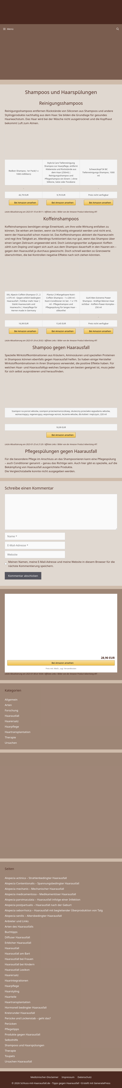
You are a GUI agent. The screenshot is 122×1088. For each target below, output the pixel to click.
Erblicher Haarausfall (18, 943)
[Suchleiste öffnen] (117, 29)
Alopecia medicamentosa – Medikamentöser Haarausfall (40, 894)
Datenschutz (85, 1077)
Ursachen (11, 743)
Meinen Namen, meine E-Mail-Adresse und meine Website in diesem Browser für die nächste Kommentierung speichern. (61, 564)
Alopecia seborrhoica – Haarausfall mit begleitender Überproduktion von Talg (54, 910)
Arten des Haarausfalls (19, 926)
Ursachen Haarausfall (18, 1061)
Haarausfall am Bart (17, 953)
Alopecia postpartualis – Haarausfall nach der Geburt (38, 905)
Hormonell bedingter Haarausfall (26, 1007)
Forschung (11, 710)
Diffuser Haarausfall (17, 937)
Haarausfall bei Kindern (19, 964)
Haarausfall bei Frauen (19, 959)
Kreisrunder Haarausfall (20, 1013)
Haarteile (10, 996)
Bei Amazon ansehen (25, 202)
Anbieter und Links (17, 921)
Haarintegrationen (16, 980)
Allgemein (11, 699)
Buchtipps (11, 932)
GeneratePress (102, 1083)
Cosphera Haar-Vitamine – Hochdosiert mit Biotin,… (39, 643)
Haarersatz (12, 721)
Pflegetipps (12, 1029)
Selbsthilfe (11, 1040)
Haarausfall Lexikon (17, 970)
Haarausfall (12, 716)
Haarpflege (12, 726)
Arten (8, 705)
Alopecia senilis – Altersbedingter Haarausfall (33, 916)
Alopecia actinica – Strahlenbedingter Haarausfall (36, 878)
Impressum (68, 1077)
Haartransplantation (17, 732)
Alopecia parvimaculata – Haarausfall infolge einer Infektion (42, 899)
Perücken (11, 1023)
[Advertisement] (61, 57)
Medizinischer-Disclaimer (44, 1077)
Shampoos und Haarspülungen (24, 1045)
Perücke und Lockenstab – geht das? (28, 1018)
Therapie (10, 737)
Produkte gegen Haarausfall (22, 1034)
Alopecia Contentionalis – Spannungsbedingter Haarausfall (42, 883)
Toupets (10, 1056)
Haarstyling (12, 991)
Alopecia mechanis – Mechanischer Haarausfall (34, 889)
